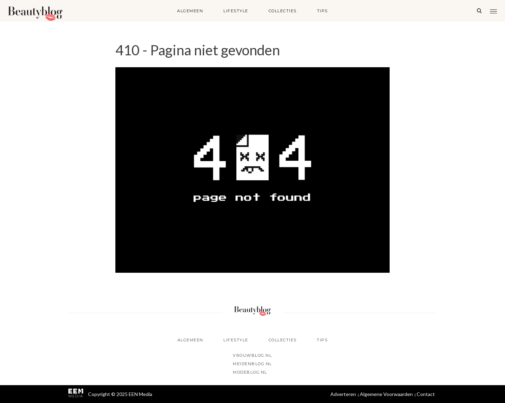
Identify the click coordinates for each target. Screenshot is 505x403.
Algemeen (190, 10)
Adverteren (343, 394)
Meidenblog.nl (252, 363)
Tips (322, 10)
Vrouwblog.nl (252, 355)
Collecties (283, 10)
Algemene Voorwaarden (386, 394)
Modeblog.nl (250, 372)
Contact (426, 394)
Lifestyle (235, 10)
